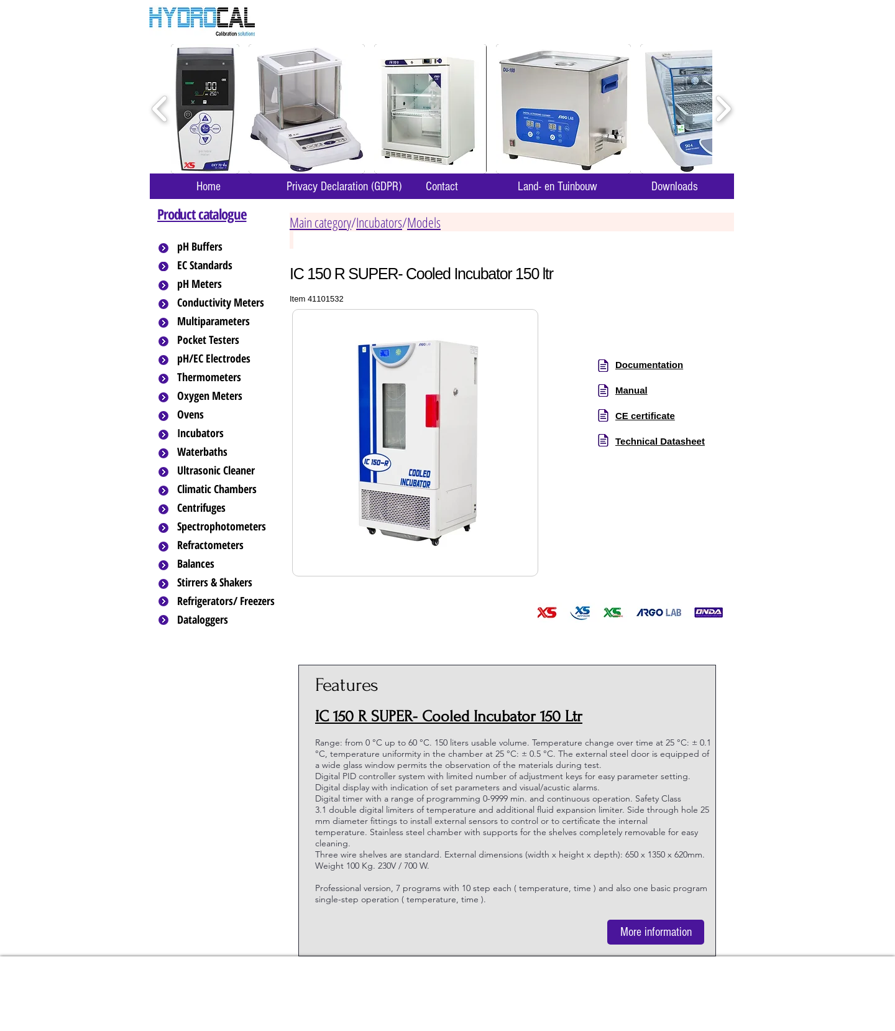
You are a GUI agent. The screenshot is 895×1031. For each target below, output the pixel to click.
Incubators (379, 222)
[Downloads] (674, 186)
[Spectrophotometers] (232, 526)
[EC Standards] (227, 265)
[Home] (208, 186)
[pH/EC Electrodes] (227, 358)
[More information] (655, 932)
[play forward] (723, 109)
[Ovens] (227, 414)
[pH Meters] (227, 284)
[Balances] (227, 564)
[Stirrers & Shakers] (227, 582)
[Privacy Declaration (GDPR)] (344, 186)
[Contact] (441, 186)
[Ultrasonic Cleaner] (227, 470)
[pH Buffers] (227, 247)
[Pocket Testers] (227, 340)
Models (424, 222)
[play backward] (160, 109)
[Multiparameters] (227, 321)
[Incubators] (227, 433)
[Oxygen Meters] (227, 396)
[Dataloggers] (227, 620)
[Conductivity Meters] (230, 303)
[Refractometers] (227, 545)
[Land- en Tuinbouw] (557, 186)
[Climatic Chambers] (227, 489)
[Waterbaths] (227, 452)
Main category (320, 222)
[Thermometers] (227, 377)
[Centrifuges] (227, 508)
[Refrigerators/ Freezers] (227, 601)
